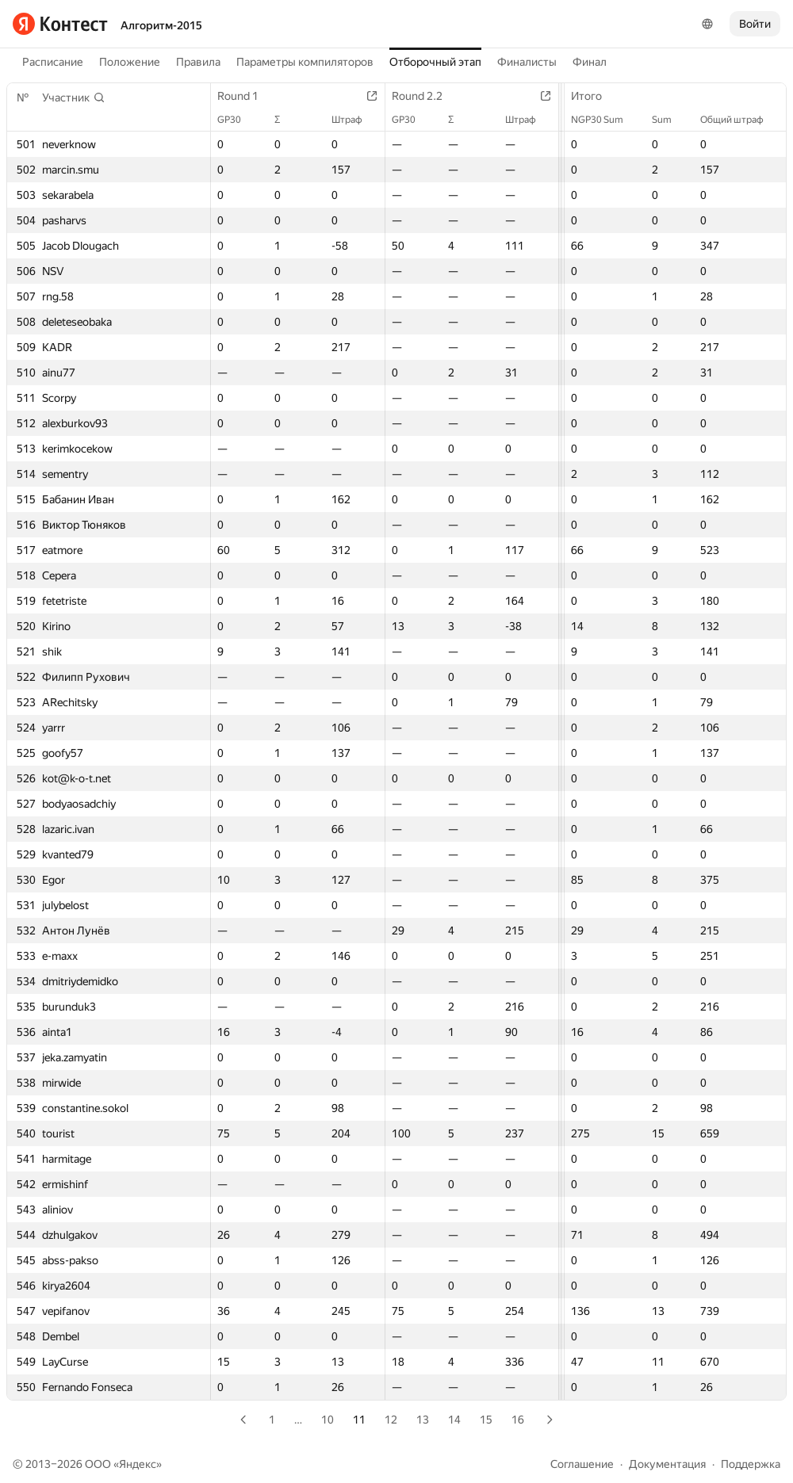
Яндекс (137, 1464)
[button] (73, 97)
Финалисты (527, 61)
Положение (129, 61)
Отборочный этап (435, 61)
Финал (590, 61)
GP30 (237, 119)
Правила (198, 61)
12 (391, 1419)
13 (422, 1419)
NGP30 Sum (605, 119)
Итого (594, 96)
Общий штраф (740, 119)
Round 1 (245, 96)
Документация (667, 1464)
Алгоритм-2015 (161, 25)
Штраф (354, 119)
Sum (670, 119)
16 (517, 1419)
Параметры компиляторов (305, 61)
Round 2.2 (425, 96)
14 (454, 1419)
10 (327, 1419)
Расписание (52, 61)
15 (486, 1419)
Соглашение (582, 1464)
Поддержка (750, 1464)
